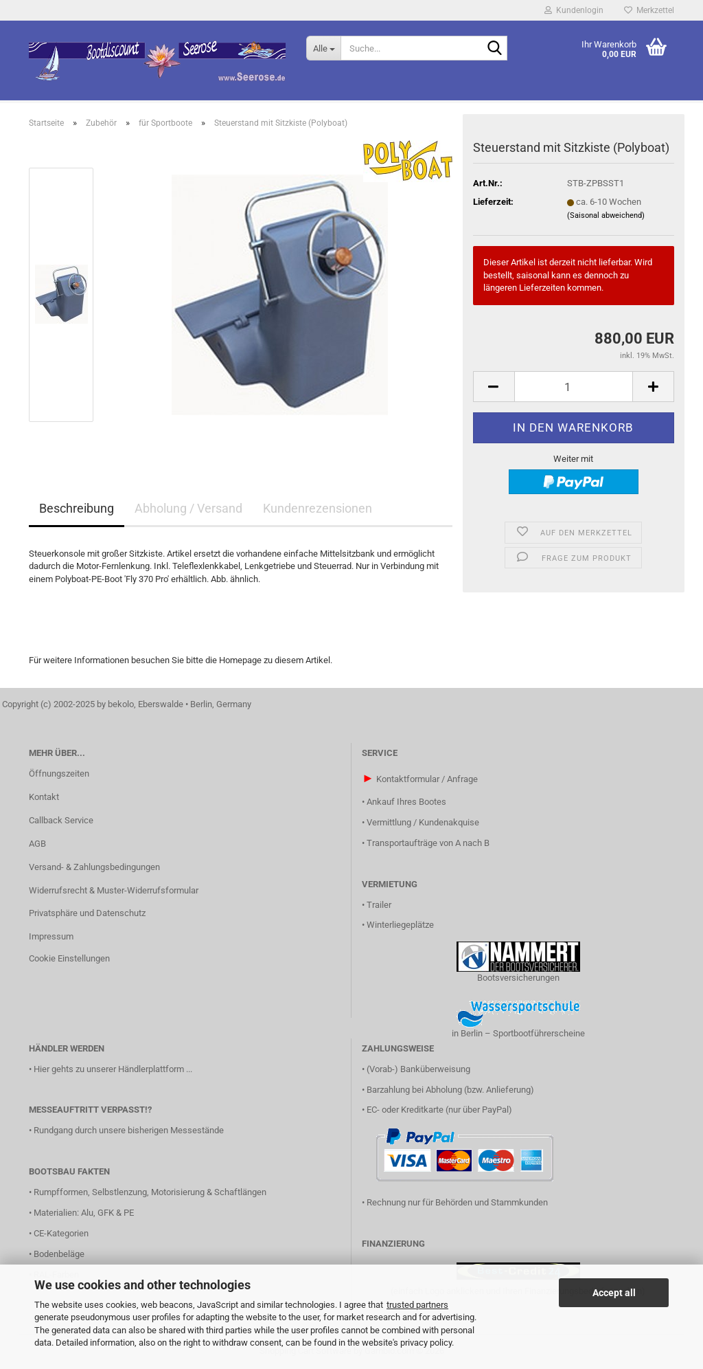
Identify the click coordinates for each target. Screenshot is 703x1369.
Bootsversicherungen (518, 977)
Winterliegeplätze (400, 925)
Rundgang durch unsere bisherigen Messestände (129, 1130)
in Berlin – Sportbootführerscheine (518, 1033)
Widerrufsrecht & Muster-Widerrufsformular (113, 890)
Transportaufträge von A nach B (428, 843)
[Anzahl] (573, 386)
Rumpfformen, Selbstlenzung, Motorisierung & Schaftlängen (150, 1192)
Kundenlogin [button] (573, 10)
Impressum (51, 936)
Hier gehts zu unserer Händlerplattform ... (113, 1069)
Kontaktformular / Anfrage (427, 779)
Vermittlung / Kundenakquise (423, 822)
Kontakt (44, 797)
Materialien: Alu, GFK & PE (84, 1212)
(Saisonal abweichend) (606, 215)
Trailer (379, 905)
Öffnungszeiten (59, 773)
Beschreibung (76, 508)
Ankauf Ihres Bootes (406, 802)
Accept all (614, 1292)
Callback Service (61, 820)
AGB (37, 843)
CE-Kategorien (61, 1233)
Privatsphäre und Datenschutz (87, 913)
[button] (493, 386)
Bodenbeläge (59, 1254)
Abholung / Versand (188, 508)
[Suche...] (323, 48)
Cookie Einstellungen (69, 958)
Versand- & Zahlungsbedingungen (94, 867)
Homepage (240, 660)
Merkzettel (649, 10)
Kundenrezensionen (317, 508)
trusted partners (417, 1305)
